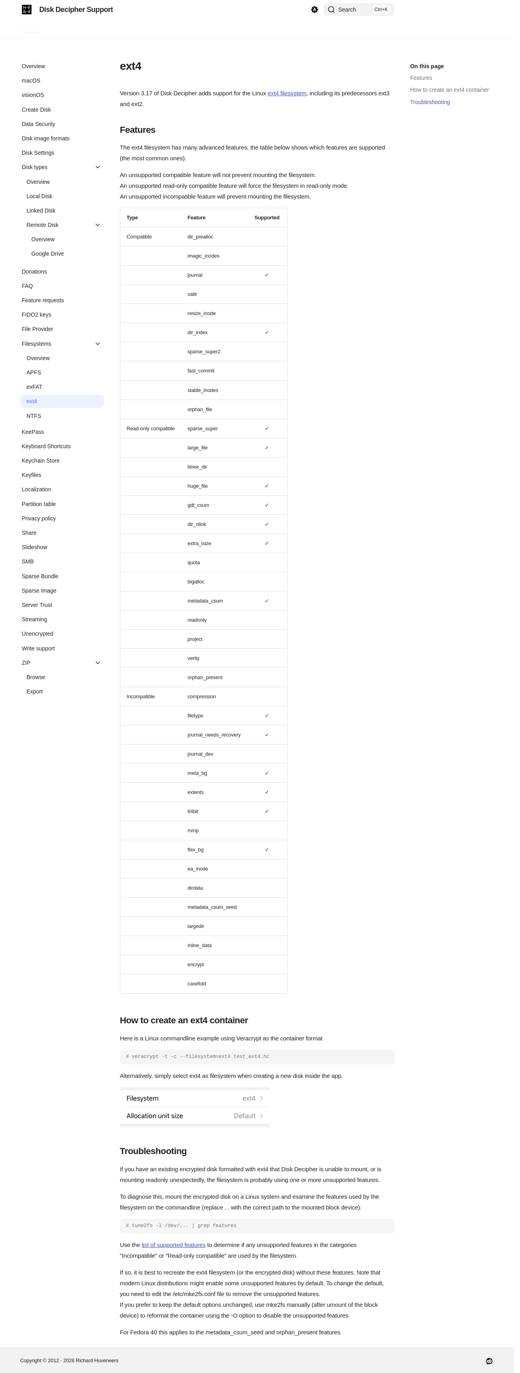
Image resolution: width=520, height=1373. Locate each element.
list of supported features (173, 1244)
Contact (60, 29)
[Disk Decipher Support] (27, 10)
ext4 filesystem (287, 93)
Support (31, 29)
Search (347, 9)
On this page (427, 66)
